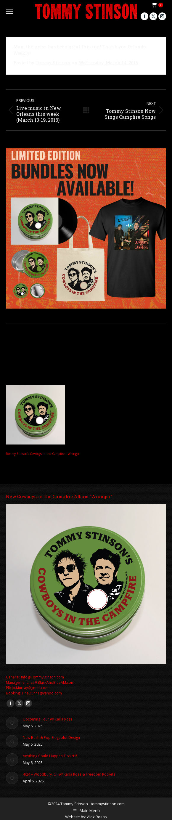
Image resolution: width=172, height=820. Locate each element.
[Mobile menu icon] (9, 11)
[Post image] (12, 723)
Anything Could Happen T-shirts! (50, 755)
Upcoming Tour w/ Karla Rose (48, 719)
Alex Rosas (97, 816)
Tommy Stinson (53, 62)
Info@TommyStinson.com (42, 677)
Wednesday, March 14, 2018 (108, 62)
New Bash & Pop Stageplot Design (51, 737)
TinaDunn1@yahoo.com (42, 693)
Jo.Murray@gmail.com (30, 687)
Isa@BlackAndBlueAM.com (52, 682)
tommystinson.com (108, 803)
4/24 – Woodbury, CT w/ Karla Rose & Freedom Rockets (69, 774)
